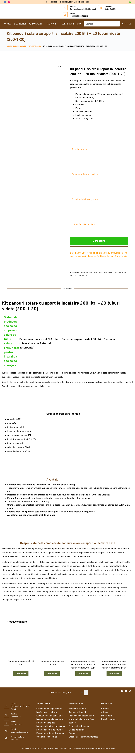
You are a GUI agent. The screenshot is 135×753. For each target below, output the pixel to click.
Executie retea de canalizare (49, 715)
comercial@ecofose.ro (79, 16)
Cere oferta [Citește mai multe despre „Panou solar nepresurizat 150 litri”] (52, 674)
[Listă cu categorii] (65, 692)
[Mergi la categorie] (86, 692)
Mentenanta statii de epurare (49, 719)
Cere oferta (99, 240)
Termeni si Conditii (77, 712)
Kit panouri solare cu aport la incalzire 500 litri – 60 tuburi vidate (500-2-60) (114, 665)
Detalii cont (106, 715)
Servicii (53, 23)
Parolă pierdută (108, 719)
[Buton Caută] (117, 23)
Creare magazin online (84, 748)
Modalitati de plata (77, 709)
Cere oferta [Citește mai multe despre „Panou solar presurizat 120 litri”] (21, 674)
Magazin (37, 23)
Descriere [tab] (68, 288)
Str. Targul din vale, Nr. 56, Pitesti (83, 9)
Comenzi (105, 709)
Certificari (68, 24)
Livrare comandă (77, 730)
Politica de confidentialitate (81, 715)
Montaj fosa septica (45, 722)
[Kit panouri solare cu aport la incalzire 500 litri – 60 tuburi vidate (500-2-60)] (114, 643)
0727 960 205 (110, 9)
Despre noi (20, 24)
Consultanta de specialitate (49, 709)
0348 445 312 (16, 717)
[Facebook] (5, 2)
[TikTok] (130, 691)
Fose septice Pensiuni (79, 726)
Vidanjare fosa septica (46, 737)
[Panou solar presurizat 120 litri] (21, 643)
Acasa (7, 24)
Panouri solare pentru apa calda (27, 46)
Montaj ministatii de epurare (49, 730)
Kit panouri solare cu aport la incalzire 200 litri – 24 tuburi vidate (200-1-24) (83, 665)
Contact (72, 733)
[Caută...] (99, 23)
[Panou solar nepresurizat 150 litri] (52, 643)
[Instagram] (9, 2)
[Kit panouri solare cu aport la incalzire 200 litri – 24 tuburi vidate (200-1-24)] (83, 643)
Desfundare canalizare (46, 712)
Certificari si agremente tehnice (83, 737)
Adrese (104, 712)
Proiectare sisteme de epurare (50, 733)
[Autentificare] (130, 2)
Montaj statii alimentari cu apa (50, 726)
